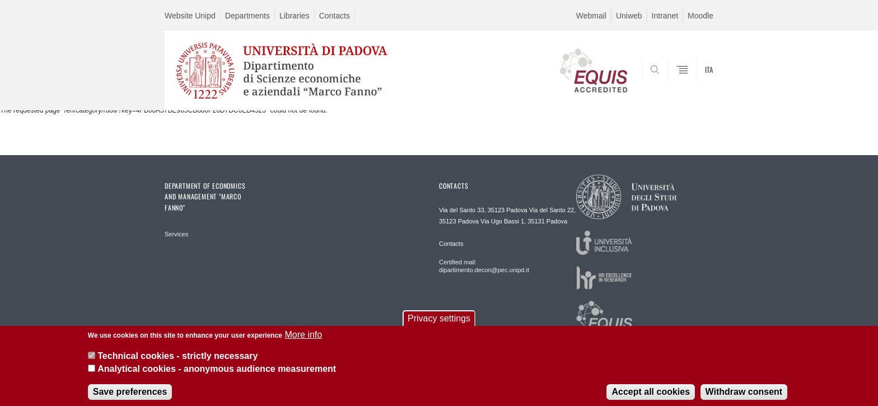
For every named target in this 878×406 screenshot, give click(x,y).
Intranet (665, 15)
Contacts (334, 15)
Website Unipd (190, 15)
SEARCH (694, 83)
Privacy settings (439, 324)
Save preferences (130, 397)
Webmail (591, 15)
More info (303, 340)
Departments (247, 15)
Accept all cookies (650, 397)
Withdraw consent (744, 397)
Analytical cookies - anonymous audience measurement (216, 374)
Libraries (294, 15)
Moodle (700, 15)
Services (176, 234)
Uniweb (629, 15)
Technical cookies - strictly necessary (177, 361)
